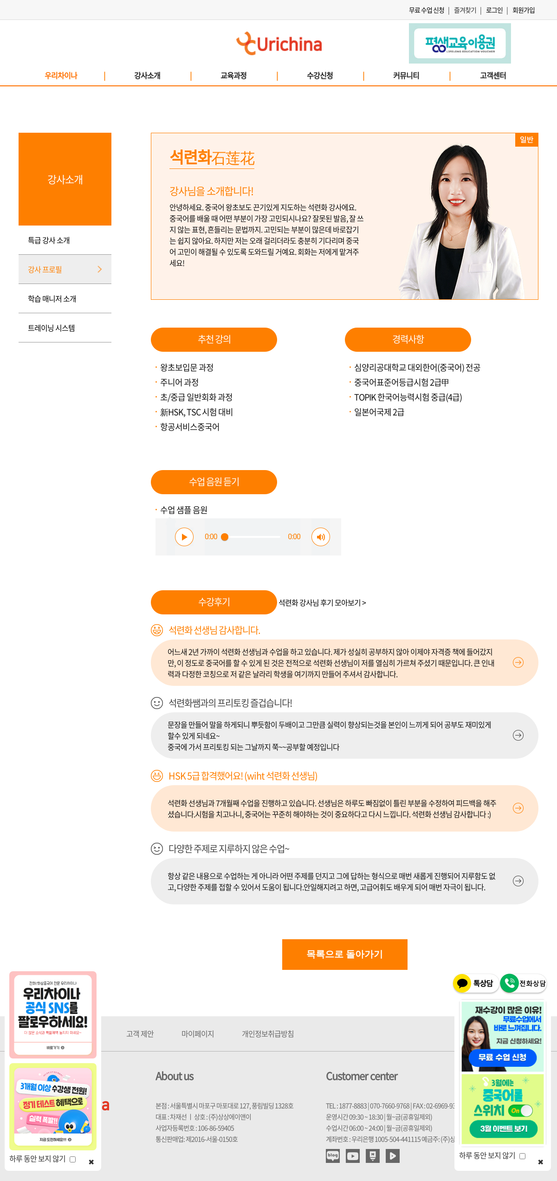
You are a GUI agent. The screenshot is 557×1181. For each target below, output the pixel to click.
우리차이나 (74, 75)
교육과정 (248, 75)
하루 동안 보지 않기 (42, 1158)
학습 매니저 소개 (52, 298)
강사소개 (162, 75)
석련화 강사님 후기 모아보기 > (322, 602)
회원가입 (523, 9)
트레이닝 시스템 (51, 327)
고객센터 (493, 75)
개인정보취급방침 (268, 1033)
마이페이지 (197, 1033)
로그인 (494, 9)
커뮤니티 (421, 75)
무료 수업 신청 (426, 9)
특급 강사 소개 (49, 239)
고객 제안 (140, 1033)
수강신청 (335, 75)
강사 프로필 (45, 269)
